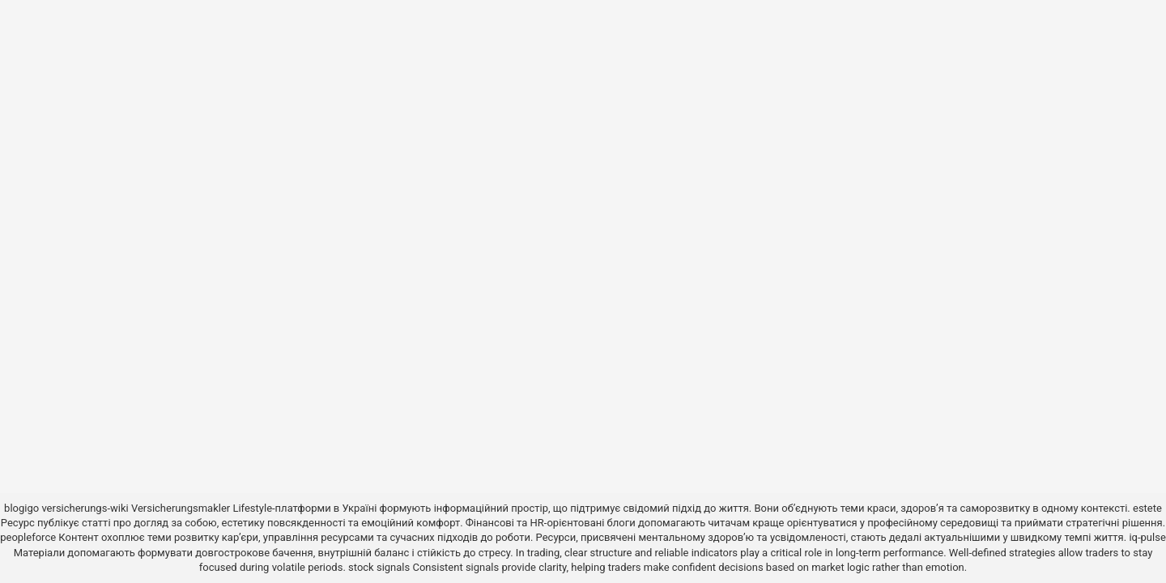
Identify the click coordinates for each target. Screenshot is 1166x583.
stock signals (379, 567)
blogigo (21, 508)
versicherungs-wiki (84, 508)
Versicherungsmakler (180, 508)
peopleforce (28, 537)
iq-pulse (1147, 537)
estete (1147, 508)
